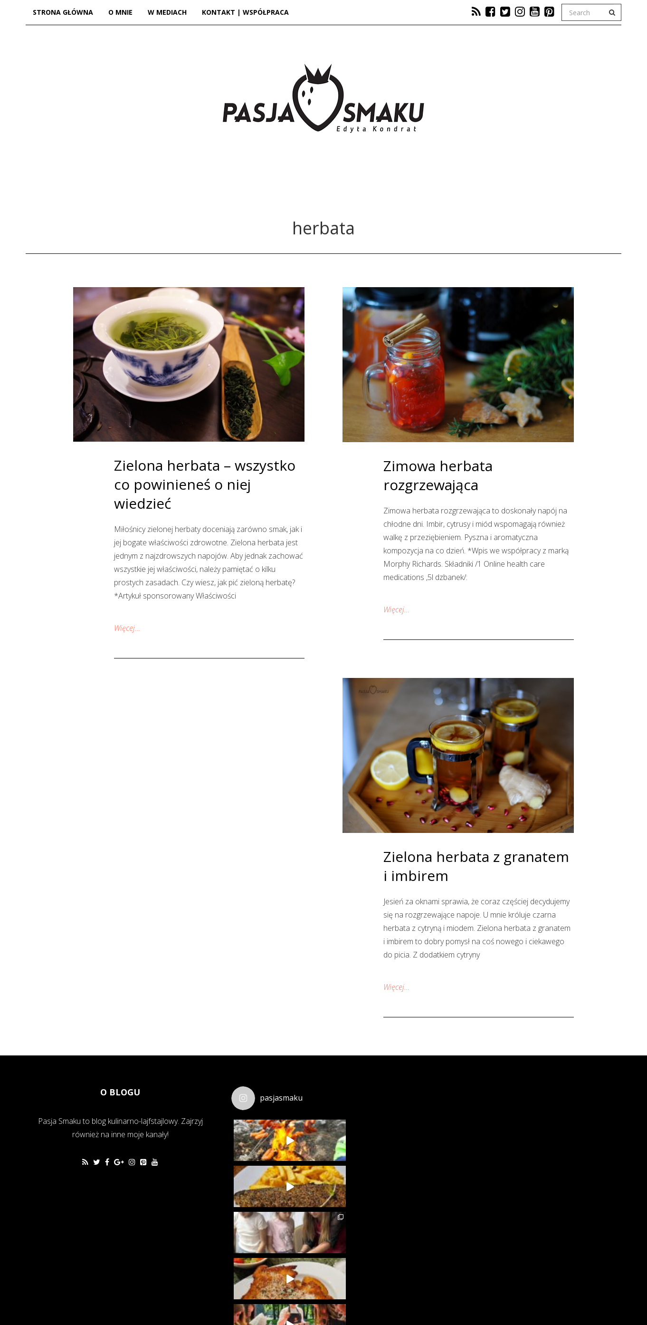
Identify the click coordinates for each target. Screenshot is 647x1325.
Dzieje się (323, 188)
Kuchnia (245, 188)
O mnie (120, 12)
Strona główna (63, 12)
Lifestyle (402, 188)
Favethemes (93, 1294)
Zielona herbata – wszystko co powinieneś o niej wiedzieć (204, 484)
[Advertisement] (491, 1143)
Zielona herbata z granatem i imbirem (476, 866)
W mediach (167, 12)
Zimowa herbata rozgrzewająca (438, 475)
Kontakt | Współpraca (245, 12)
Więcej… (127, 628)
